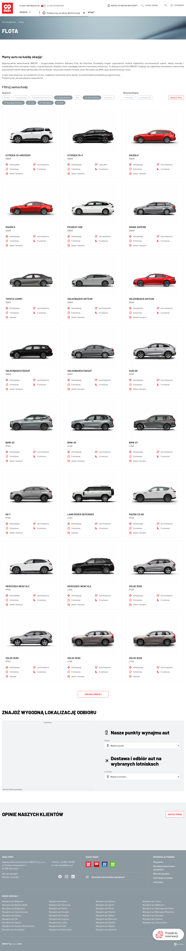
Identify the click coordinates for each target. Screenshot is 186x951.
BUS (61, 103)
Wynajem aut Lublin (58, 922)
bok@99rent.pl (66, 865)
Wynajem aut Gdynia (11, 922)
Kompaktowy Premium (41, 97)
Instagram (66, 876)
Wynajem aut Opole (105, 905)
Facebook (60, 876)
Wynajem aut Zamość (153, 919)
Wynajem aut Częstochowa (15, 912)
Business (108, 97)
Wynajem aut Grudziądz (13, 929)
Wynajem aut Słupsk (105, 926)
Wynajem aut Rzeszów (106, 919)
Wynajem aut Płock (105, 908)
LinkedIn (73, 876)
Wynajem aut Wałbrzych (154, 905)
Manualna (129, 97)
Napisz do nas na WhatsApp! (124, 5)
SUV (77, 97)
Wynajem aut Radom (105, 915)
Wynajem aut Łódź (57, 926)
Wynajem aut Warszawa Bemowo (158, 908)
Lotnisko (108, 771)
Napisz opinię (175, 814)
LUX (32, 103)
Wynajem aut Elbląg (11, 915)
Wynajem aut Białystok (12, 901)
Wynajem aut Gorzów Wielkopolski (18, 926)
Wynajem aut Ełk (10, 919)
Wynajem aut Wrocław (153, 915)
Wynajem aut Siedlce (105, 922)
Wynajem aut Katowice (59, 905)
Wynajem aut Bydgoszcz (13, 908)
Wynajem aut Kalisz (58, 901)
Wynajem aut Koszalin (59, 912)
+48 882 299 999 (67, 862)
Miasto (107, 740)
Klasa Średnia (64, 97)
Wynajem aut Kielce (58, 908)
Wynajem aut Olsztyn (105, 901)
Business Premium (14, 103)
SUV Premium (93, 97)
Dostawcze (46, 103)
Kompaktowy (20, 97)
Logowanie (179, 5)
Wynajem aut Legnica (59, 919)
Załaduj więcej (93, 694)
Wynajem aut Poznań (105, 912)
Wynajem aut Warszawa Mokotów (158, 912)
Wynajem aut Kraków (59, 915)
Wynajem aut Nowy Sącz (60, 929)
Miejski (7, 97)
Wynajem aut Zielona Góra (155, 922)
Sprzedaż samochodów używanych (108, 877)
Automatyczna (145, 97)
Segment (6, 92)
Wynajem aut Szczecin (106, 929)
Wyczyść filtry (176, 97)
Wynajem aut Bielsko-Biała (14, 905)
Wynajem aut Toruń (152, 901)
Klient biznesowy (55, 5)
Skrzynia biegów (131, 92)
